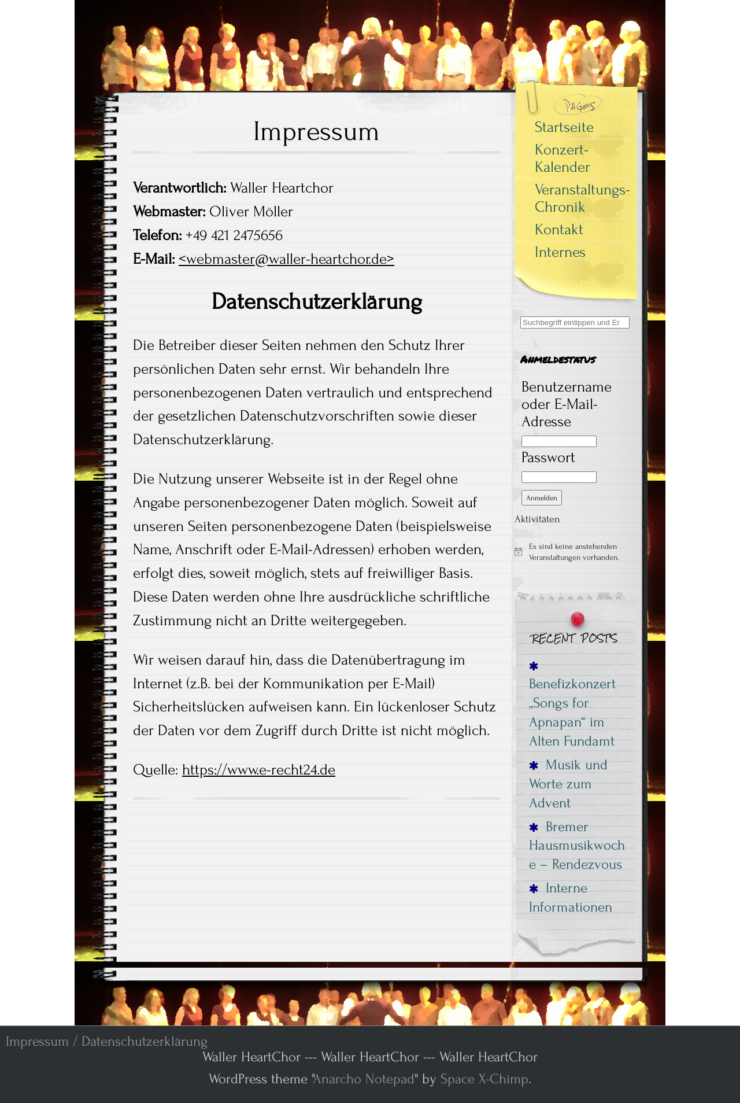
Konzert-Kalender (562, 158)
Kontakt (559, 229)
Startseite (564, 127)
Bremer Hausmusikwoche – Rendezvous (577, 845)
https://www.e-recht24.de (258, 770)
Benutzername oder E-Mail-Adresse (566, 404)
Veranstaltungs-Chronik (582, 198)
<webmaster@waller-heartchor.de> (286, 259)
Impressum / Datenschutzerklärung (107, 1041)
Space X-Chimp (484, 1079)
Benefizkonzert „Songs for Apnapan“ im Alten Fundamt (572, 706)
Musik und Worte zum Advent (568, 784)
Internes (560, 252)
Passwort (548, 457)
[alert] (575, 552)
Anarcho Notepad (364, 1079)
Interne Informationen (570, 897)
